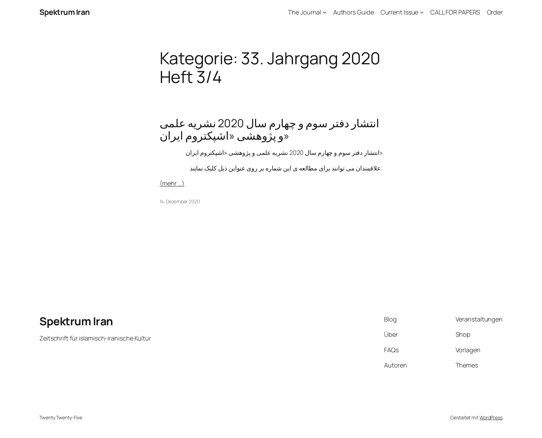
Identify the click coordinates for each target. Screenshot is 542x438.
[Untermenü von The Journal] (325, 12)
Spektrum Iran (64, 12)
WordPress (491, 417)
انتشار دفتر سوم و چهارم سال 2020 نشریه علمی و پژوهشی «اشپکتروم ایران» (270, 129)
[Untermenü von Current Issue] (422, 12)
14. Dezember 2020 (180, 201)
